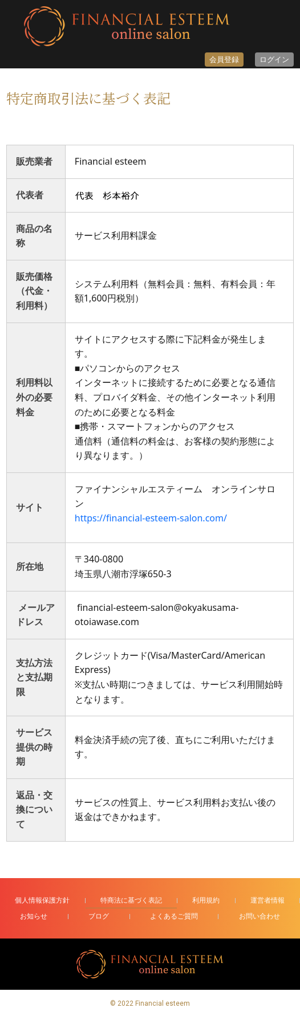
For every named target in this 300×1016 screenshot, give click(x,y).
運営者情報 (267, 900)
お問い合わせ (259, 916)
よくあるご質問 (174, 916)
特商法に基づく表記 (131, 900)
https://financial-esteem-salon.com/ (151, 518)
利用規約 (206, 900)
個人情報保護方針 (42, 900)
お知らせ (33, 916)
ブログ (98, 916)
